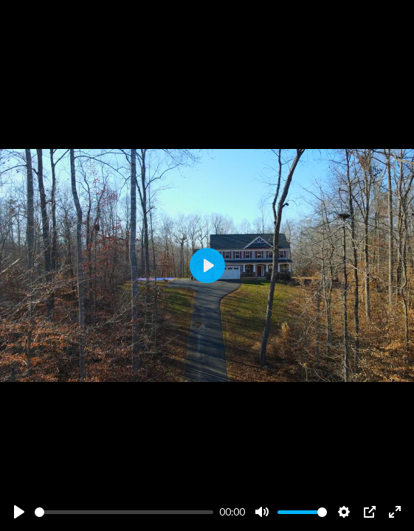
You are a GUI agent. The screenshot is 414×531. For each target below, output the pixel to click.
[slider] (124, 512)
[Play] (19, 512)
